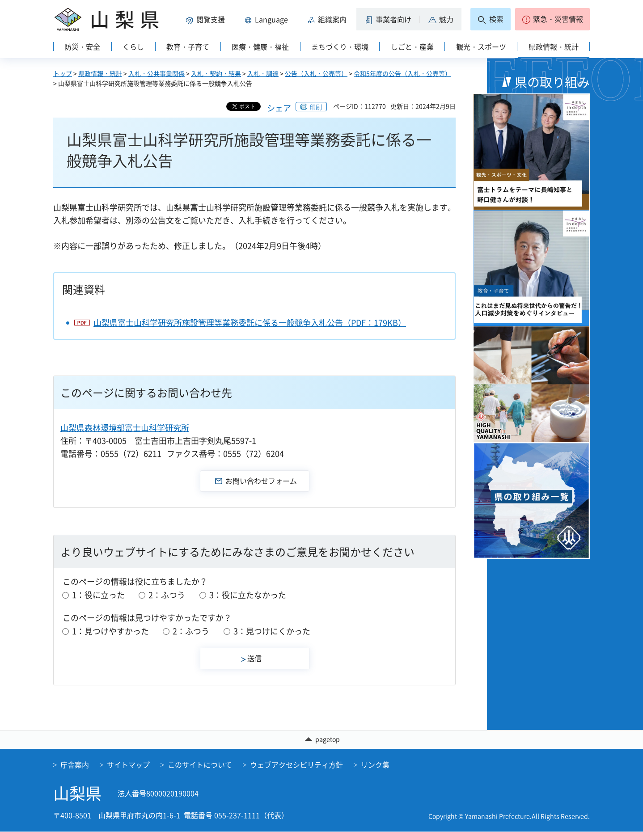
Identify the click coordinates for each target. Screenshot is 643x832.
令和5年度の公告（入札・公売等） (402, 73)
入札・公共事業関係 (156, 73)
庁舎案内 (74, 764)
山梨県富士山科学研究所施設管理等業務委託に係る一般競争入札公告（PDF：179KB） (249, 322)
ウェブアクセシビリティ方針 (296, 764)
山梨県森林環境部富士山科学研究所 (124, 428)
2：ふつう (166, 595)
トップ (62, 73)
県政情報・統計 (100, 73)
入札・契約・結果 (216, 73)
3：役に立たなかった (247, 595)
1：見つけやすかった (110, 631)
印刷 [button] (315, 106)
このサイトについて (200, 764)
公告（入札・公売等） (316, 73)
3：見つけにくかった (271, 631)
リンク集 (375, 764)
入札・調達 (263, 73)
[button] (207, 19)
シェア (279, 108)
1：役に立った (98, 595)
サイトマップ (128, 764)
